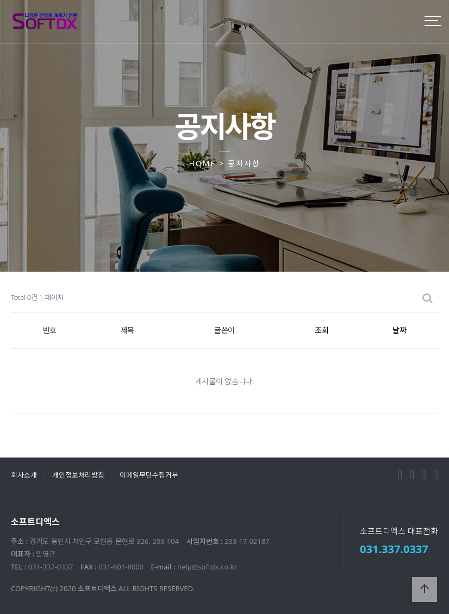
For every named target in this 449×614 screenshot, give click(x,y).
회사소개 (24, 475)
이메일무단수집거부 (149, 475)
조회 (322, 330)
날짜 (399, 330)
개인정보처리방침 (78, 475)
